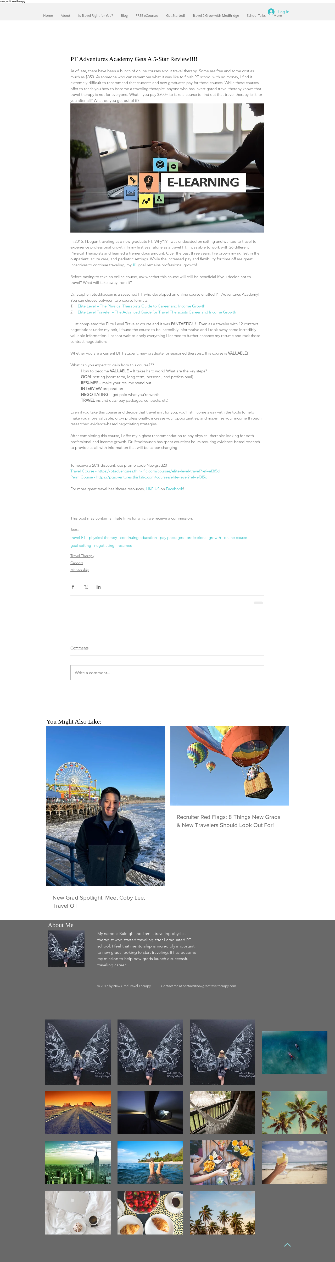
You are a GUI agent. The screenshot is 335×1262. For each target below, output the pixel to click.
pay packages (171, 537)
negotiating (104, 545)
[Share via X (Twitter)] (85, 586)
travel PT (78, 537)
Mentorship (79, 569)
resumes (125, 545)
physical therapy (103, 537)
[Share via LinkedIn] (98, 586)
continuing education (138, 537)
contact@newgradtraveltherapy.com (209, 986)
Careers (76, 562)
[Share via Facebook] (72, 586)
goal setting (80, 545)
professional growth (204, 537)
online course (235, 537)
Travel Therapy (82, 555)
